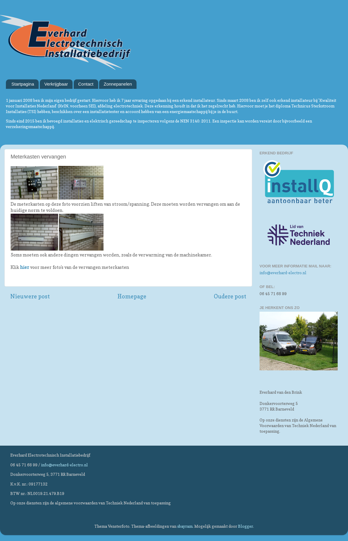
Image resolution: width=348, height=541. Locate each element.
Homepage (131, 296)
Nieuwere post (30, 296)
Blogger (245, 526)
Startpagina (23, 83)
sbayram (185, 526)
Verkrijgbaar (56, 83)
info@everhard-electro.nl (283, 272)
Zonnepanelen (118, 83)
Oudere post (230, 296)
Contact (85, 83)
